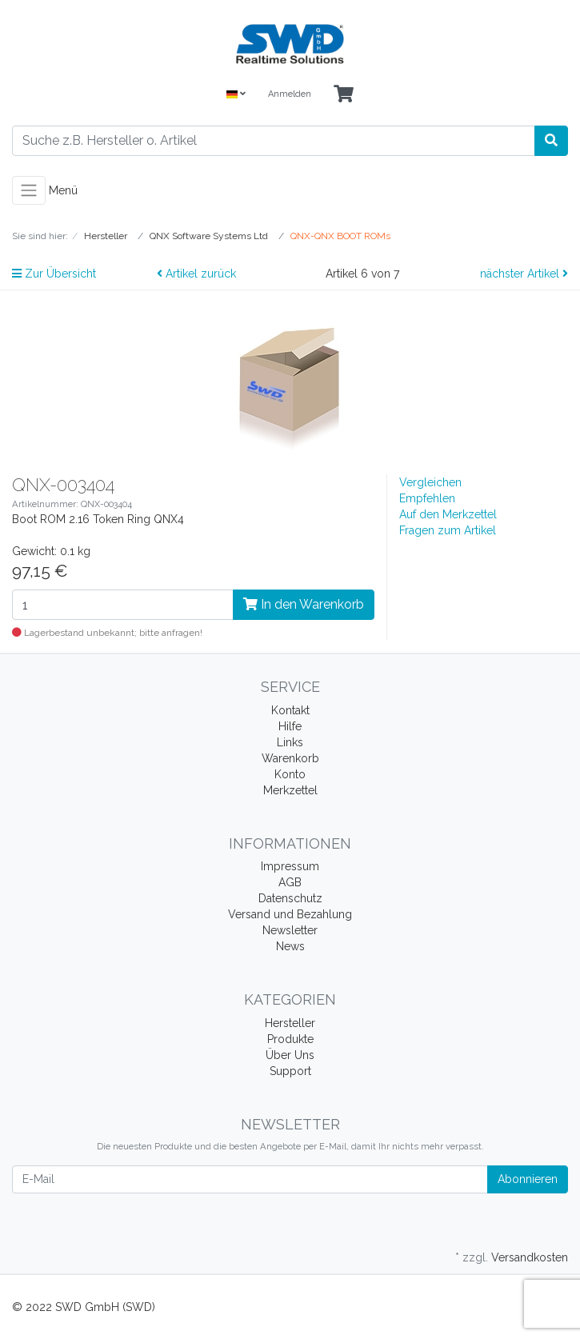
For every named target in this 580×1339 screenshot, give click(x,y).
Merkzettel (290, 790)
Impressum (290, 866)
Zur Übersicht (54, 273)
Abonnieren (528, 1179)
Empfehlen (427, 498)
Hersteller (290, 1023)
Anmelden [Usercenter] (289, 94)
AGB (290, 882)
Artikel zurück (196, 273)
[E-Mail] (250, 1179)
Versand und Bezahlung (290, 914)
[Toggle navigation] (29, 190)
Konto (290, 774)
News (290, 946)
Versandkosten (529, 1257)
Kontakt (290, 710)
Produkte (290, 1039)
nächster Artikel (524, 273)
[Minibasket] (343, 95)
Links (290, 742)
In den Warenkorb (303, 604)
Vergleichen (430, 482)
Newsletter (290, 930)
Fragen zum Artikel (447, 530)
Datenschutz (290, 898)
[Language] (236, 94)
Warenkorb (290, 758)
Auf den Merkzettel (448, 514)
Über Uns (290, 1055)
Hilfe (290, 726)
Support (290, 1071)
